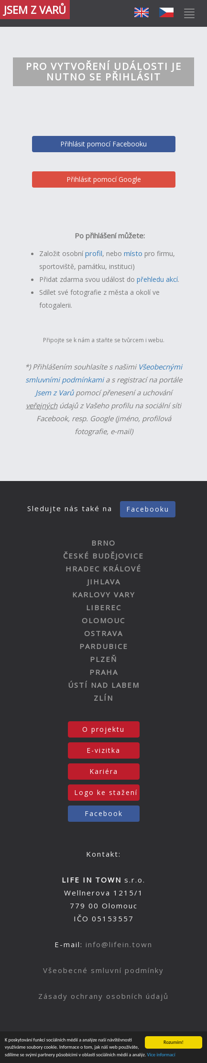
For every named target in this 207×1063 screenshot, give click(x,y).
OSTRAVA (103, 633)
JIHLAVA (103, 581)
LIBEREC (103, 607)
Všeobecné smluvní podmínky (103, 970)
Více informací (161, 1055)
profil (93, 253)
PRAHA (103, 672)
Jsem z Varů (54, 392)
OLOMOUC (103, 620)
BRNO (103, 543)
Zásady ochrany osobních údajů (103, 996)
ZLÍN (103, 698)
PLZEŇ (103, 659)
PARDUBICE (103, 646)
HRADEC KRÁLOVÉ (103, 568)
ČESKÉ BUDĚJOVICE (103, 555)
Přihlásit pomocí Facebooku (103, 143)
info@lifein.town (119, 944)
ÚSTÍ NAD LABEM (104, 685)
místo (133, 253)
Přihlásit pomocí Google (103, 179)
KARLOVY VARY (103, 594)
